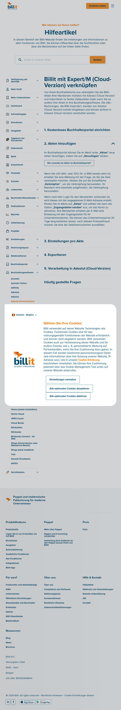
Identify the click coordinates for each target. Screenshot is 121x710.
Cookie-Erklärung (89, 359)
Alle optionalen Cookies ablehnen (68, 396)
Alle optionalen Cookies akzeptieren (69, 388)
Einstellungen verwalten (63, 379)
